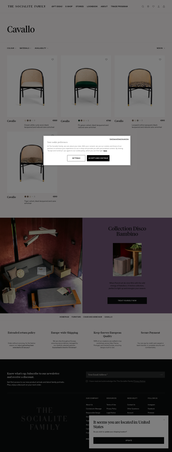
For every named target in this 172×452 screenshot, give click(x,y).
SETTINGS (76, 158)
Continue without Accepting (119, 139)
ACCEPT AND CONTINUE (98, 158)
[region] (87, 150)
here (105, 151)
